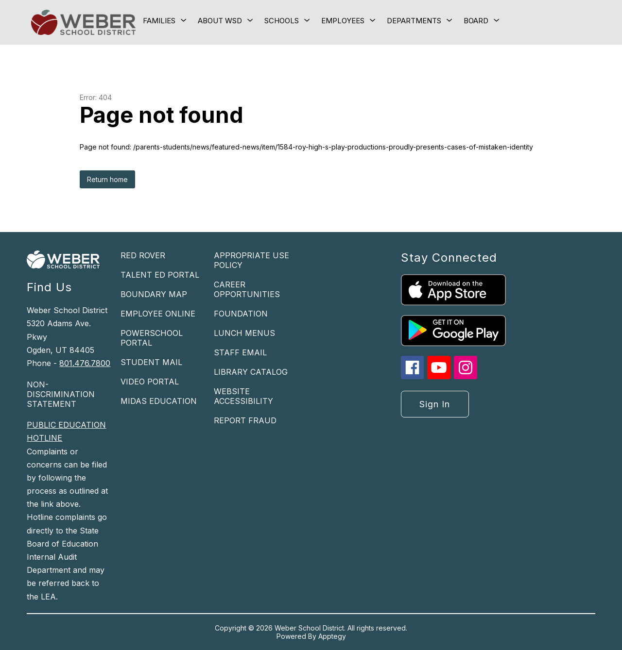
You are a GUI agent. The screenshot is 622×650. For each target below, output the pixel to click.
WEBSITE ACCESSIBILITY (243, 396)
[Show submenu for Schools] (281, 21)
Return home (107, 179)
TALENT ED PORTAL (160, 275)
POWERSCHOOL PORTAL (152, 338)
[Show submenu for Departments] (414, 21)
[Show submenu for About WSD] (220, 21)
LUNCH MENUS (244, 333)
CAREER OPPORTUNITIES (247, 289)
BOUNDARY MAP (154, 294)
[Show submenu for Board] (476, 21)
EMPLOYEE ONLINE (158, 313)
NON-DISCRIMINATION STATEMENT (61, 394)
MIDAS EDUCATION (159, 401)
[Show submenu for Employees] (342, 21)
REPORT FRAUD (245, 420)
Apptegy (332, 636)
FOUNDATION (241, 313)
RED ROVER (143, 255)
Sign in (434, 404)
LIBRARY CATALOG (251, 372)
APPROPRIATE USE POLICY (251, 260)
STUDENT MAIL (151, 362)
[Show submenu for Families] (159, 21)
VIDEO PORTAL (150, 381)
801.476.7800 (84, 363)
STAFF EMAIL (240, 352)
